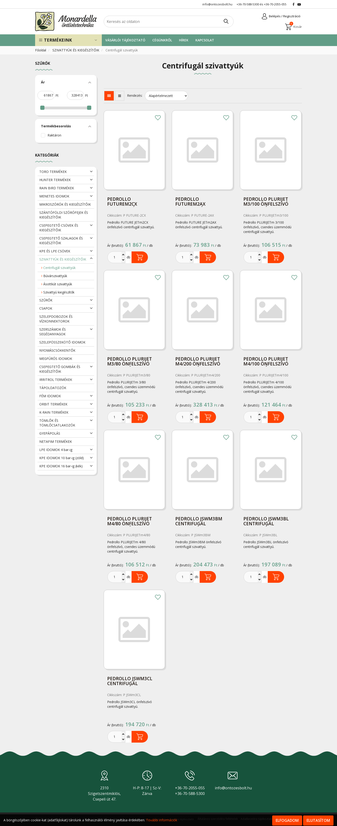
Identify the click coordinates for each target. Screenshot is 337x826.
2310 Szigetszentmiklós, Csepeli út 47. (104, 793)
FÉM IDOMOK (50, 396)
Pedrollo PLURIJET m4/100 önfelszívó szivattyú (265, 362)
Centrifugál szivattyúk (58, 267)
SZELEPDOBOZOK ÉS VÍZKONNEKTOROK (56, 318)
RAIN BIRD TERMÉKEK (56, 188)
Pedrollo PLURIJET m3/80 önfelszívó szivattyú (129, 362)
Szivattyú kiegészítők (57, 292)
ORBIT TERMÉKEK (53, 404)
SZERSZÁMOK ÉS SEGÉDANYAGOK (52, 331)
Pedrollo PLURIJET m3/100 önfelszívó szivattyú (265, 202)
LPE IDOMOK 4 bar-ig (55, 449)
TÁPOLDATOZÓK (52, 388)
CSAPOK (45, 308)
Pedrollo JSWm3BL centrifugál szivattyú (266, 521)
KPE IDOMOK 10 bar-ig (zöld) (61, 458)
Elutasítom (318, 820)
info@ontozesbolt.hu (233, 787)
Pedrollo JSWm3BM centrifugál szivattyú (198, 521)
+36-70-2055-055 (275, 4)
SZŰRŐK (45, 300)
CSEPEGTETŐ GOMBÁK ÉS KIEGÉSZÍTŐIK (59, 369)
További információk (161, 820)
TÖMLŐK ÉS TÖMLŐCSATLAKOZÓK (57, 422)
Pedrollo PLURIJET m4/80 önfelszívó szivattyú (129, 521)
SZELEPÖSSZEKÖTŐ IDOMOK (62, 342)
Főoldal (41, 50)
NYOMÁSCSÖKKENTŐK (57, 350)
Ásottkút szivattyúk (56, 284)
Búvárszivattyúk (54, 276)
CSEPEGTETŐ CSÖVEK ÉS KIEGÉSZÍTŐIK (58, 227)
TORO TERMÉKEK (53, 171)
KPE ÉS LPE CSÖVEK (54, 251)
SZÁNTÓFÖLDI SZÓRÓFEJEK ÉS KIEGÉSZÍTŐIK (63, 214)
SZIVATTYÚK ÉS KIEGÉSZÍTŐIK (76, 50)
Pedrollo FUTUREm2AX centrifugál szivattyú (190, 202)
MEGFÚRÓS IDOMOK (55, 358)
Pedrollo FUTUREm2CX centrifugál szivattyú (122, 202)
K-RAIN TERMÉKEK (53, 412)
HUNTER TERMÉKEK (55, 180)
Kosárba (140, 257)
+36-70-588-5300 (248, 4)
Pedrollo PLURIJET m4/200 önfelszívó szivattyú (197, 362)
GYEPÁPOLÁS (49, 433)
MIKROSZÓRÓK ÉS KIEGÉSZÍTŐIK (65, 204)
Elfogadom (287, 820)
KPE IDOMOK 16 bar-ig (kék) (61, 466)
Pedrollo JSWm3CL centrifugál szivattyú (129, 681)
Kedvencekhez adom (158, 118)
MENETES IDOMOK (54, 196)
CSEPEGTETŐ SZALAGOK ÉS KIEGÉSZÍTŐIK (61, 240)
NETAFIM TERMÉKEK (55, 441)
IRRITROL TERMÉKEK (55, 379)
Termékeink (55, 40)
